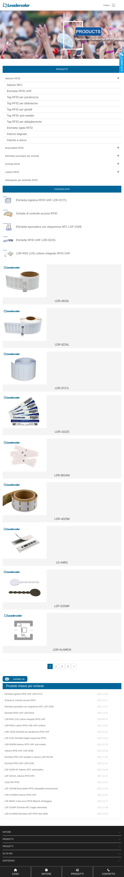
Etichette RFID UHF (19, 91)
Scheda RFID (12, 164)
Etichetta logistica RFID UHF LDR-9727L (41, 200)
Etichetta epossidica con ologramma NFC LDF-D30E (49, 226)
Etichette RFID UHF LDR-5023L (36, 240)
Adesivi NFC (14, 84)
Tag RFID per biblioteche (22, 103)
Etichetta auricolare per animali (22, 156)
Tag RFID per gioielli (19, 109)
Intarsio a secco (17, 140)
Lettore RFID (12, 172)
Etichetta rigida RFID (20, 127)
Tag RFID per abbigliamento (24, 121)
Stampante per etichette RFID (21, 180)
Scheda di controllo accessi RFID (36, 213)
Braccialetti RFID (14, 148)
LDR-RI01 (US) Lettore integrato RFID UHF (43, 253)
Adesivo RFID (12, 78)
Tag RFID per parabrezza (22, 97)
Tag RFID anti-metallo (20, 115)
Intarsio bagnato (17, 134)
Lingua (106, 5)
